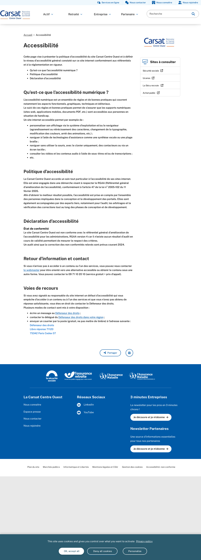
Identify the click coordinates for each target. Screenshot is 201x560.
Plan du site (33, 467)
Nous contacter (32, 418)
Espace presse (32, 411)
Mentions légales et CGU (105, 467)
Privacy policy (144, 541)
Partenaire (129, 14)
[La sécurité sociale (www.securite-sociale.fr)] (52, 375)
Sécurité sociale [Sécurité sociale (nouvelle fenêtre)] (151, 70)
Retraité (75, 14)
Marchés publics (51, 467)
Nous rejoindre (32, 425)
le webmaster (32, 270)
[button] (110, 352)
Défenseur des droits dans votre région (80, 317)
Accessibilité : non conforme (160, 467)
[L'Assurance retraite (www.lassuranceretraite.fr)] (78, 375)
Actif (48, 14)
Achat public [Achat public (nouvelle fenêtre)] (149, 93)
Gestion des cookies (132, 467)
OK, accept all (71, 551)
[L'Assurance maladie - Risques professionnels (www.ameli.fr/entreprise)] (141, 375)
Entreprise (102, 14)
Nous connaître (32, 404)
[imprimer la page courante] (129, 353)
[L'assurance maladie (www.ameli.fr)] (111, 375)
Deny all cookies (102, 551)
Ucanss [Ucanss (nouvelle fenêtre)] (146, 78)
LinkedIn (85, 405)
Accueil (28, 34)
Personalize (134, 551)
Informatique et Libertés (76, 467)
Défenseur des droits (67, 313)
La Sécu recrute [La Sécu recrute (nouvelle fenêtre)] (151, 85)
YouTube (85, 412)
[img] (193, 14)
